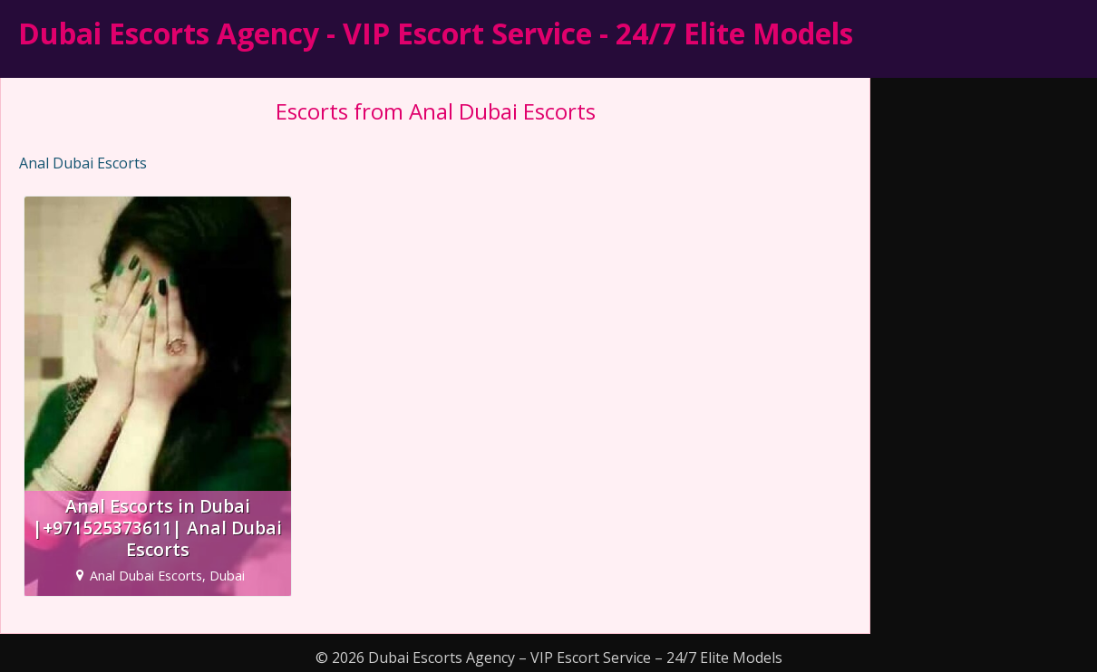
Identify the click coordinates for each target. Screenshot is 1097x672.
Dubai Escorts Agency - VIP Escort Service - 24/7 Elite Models (435, 33)
